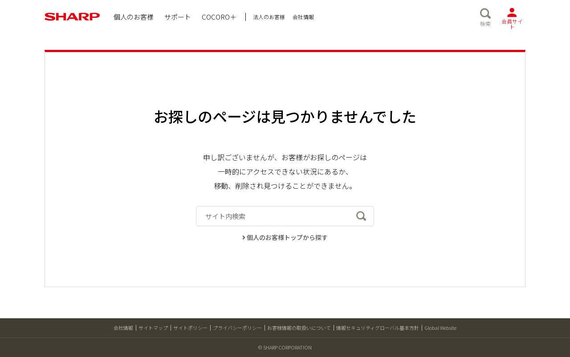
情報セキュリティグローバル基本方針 (377, 327)
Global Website (440, 327)
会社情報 (123, 327)
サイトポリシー (190, 327)
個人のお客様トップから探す (285, 237)
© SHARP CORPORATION (285, 347)
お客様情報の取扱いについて (299, 327)
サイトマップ (153, 327)
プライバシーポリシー (237, 327)
